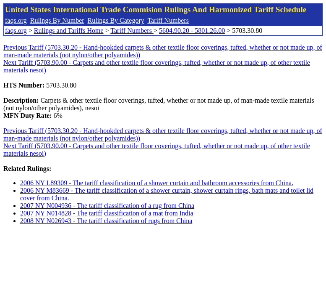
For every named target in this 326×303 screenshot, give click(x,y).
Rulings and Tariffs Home (69, 30)
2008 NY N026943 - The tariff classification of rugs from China (106, 220)
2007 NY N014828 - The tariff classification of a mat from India (106, 213)
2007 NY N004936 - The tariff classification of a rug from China (107, 205)
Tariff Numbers (168, 20)
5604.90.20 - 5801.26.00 (192, 30)
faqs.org (16, 20)
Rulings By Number (57, 20)
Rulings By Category (116, 20)
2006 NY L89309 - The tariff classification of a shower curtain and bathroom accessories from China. (156, 182)
